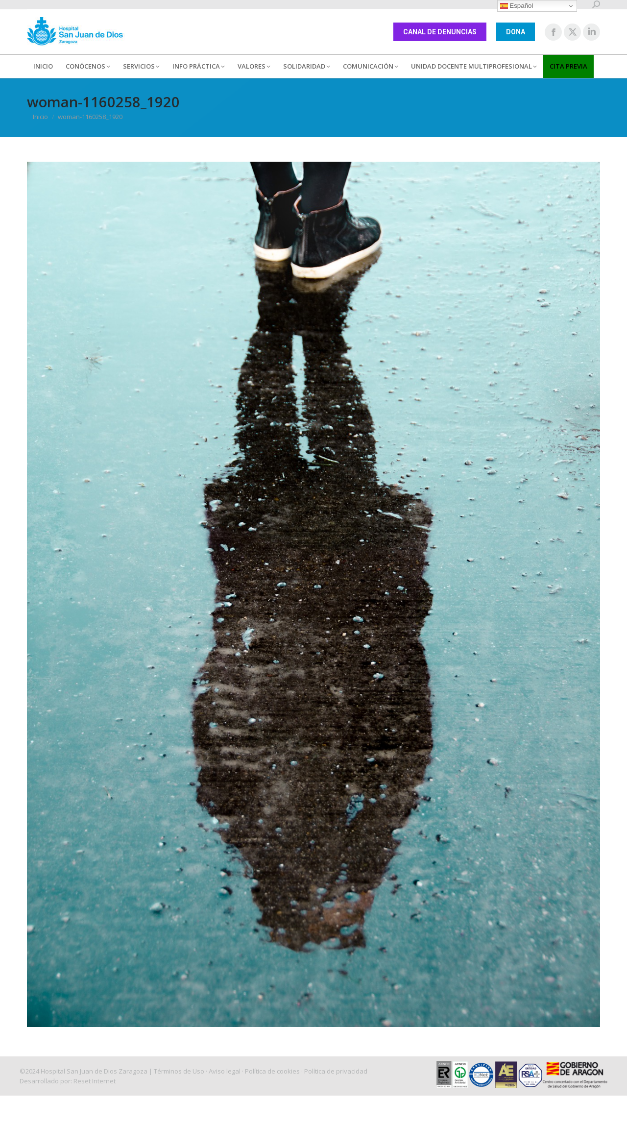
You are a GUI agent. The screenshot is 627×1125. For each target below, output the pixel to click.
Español (516, 6)
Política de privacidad (335, 1071)
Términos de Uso (179, 1071)
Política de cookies (272, 1071)
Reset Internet (94, 1080)
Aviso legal (225, 1071)
